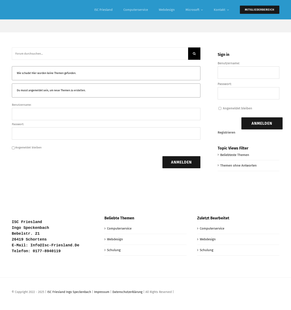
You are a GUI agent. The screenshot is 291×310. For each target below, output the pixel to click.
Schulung (114, 250)
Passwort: (18, 124)
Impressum (101, 292)
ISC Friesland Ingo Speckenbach (69, 292)
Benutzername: (21, 104)
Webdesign (115, 239)
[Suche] (194, 53)
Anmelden (181, 162)
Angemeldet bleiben (28, 147)
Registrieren (226, 132)
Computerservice (119, 228)
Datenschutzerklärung (127, 292)
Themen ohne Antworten (238, 165)
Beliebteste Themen (234, 155)
